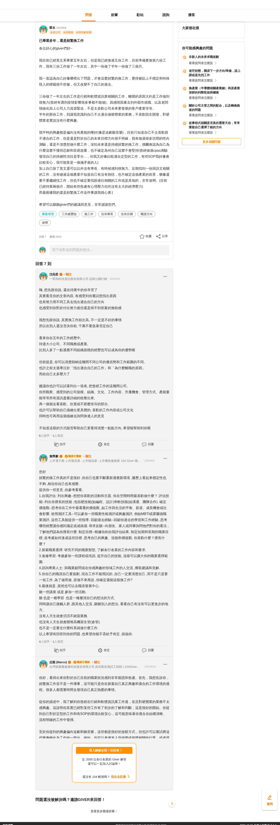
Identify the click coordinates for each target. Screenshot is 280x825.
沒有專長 (107, 214)
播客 (191, 15)
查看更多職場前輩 (103, 811)
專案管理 (48, 214)
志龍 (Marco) (58, 662)
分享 (165, 236)
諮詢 (165, 15)
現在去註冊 (118, 776)
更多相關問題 (212, 142)
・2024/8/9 (113, 278)
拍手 (63, 444)
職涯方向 (147, 214)
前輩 (114, 15)
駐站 (140, 15)
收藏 (148, 236)
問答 (88, 15)
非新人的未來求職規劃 (204, 57)
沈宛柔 (53, 274)
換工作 (88, 214)
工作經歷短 (69, 214)
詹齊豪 (53, 456)
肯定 (107, 444)
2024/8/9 (61, 27)
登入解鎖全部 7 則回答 (104, 750)
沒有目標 (127, 214)
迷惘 (45, 222)
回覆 (151, 444)
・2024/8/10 (149, 666)
